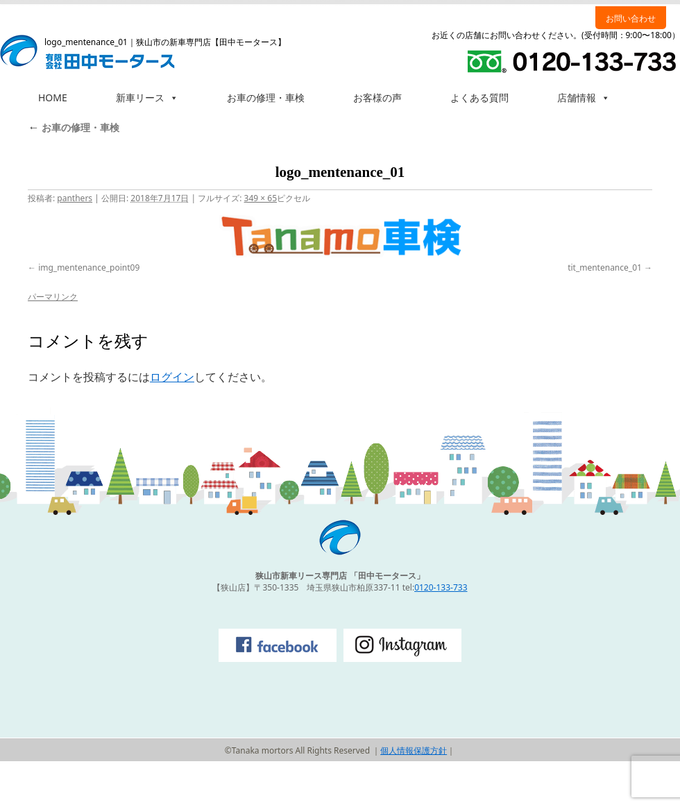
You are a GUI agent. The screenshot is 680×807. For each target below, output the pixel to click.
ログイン (172, 376)
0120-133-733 (440, 587)
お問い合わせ (631, 18)
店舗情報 (583, 97)
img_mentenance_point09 (88, 267)
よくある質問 (479, 97)
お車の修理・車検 (266, 97)
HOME (52, 97)
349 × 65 (260, 198)
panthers (74, 198)
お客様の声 (377, 97)
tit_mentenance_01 (605, 267)
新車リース (147, 97)
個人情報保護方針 (413, 750)
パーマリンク (53, 297)
